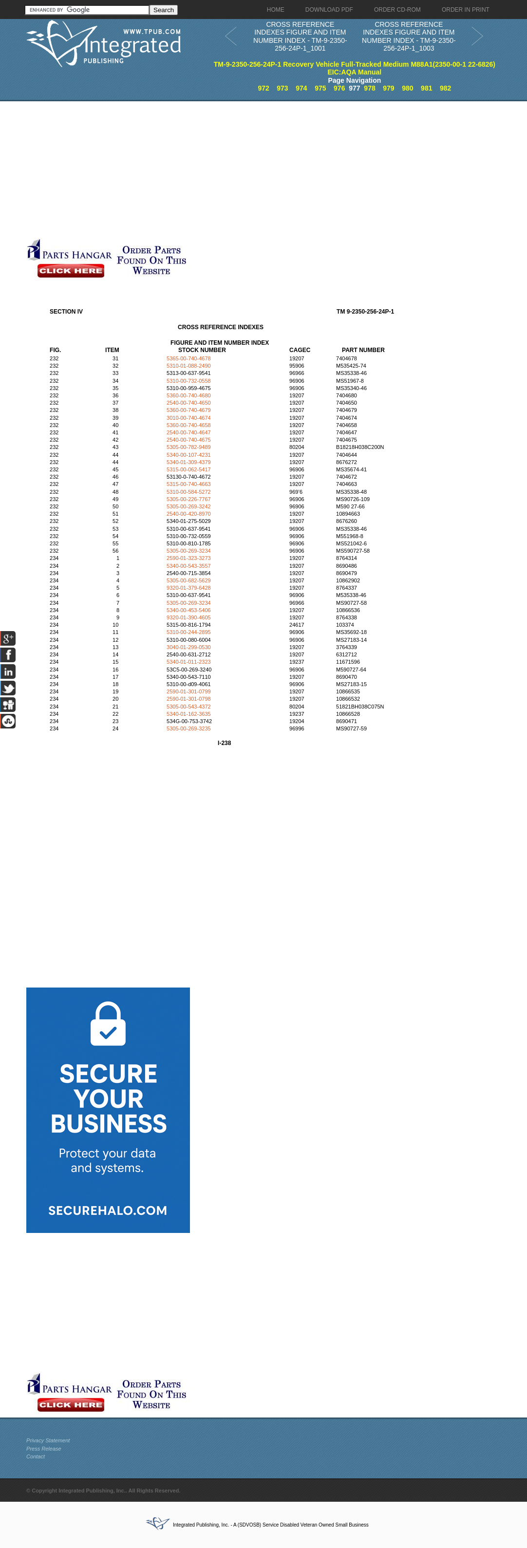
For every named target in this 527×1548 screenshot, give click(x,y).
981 (426, 88)
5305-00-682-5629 (189, 580)
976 (339, 88)
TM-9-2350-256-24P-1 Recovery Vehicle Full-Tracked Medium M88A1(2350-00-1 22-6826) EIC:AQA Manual (354, 68)
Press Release (43, 1449)
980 (407, 88)
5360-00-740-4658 (189, 425)
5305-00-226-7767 (189, 499)
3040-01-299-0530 (189, 647)
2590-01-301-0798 (189, 699)
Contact (35, 1456)
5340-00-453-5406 (189, 610)
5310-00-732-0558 (189, 381)
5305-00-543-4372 (189, 706)
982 (445, 88)
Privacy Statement (48, 1440)
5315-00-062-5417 (189, 469)
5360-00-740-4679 (189, 410)
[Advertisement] (233, 169)
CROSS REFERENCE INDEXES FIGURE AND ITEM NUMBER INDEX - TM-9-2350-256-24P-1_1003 (409, 36)
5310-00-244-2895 (189, 632)
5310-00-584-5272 (189, 492)
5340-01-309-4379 (189, 462)
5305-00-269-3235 (189, 728)
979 (388, 88)
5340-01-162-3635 (189, 714)
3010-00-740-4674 (189, 418)
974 (301, 88)
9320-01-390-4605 (189, 617)
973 (282, 88)
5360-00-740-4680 (189, 395)
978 (369, 88)
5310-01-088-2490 (189, 366)
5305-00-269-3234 (189, 551)
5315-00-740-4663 (189, 484)
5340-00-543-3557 (189, 566)
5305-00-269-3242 (189, 506)
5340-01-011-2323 (189, 662)
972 (263, 88)
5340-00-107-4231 (189, 455)
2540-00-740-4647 (189, 432)
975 (320, 88)
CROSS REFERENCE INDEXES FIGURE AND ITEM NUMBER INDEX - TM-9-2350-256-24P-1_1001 (300, 36)
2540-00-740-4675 (189, 440)
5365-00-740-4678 (189, 358)
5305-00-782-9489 (189, 447)
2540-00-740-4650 (189, 403)
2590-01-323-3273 (189, 558)
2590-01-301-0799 (189, 691)
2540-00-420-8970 (189, 514)
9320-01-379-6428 (189, 588)
